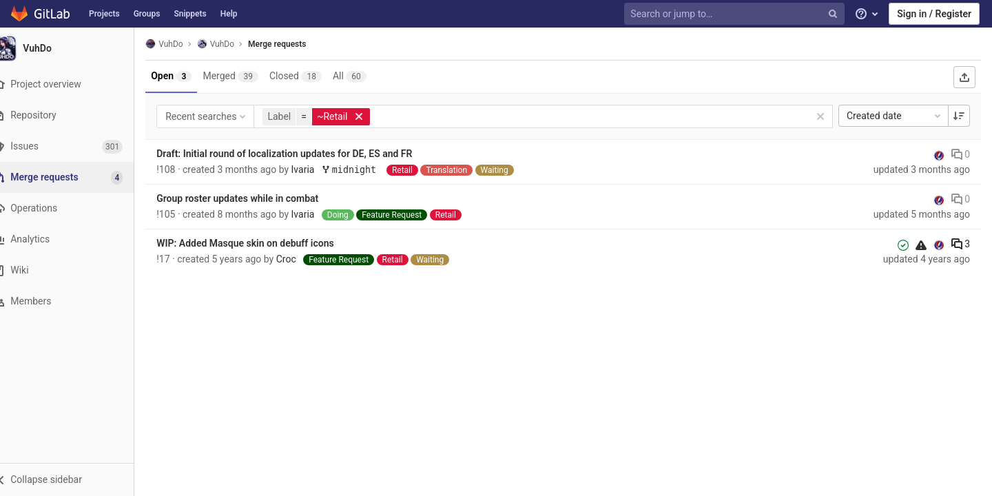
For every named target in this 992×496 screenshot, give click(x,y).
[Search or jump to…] (735, 14)
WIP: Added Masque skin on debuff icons (262, 243)
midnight (369, 170)
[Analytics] (75, 239)
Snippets (190, 14)
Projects (104, 14)
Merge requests (294, 44)
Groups (147, 14)
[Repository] (75, 115)
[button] (75, 479)
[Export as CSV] (964, 77)
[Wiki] (75, 270)
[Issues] (75, 146)
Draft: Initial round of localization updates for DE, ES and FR (301, 153)
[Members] (75, 301)
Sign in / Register (934, 13)
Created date (895, 115)
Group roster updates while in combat (254, 198)
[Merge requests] (77, 177)
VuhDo (181, 44)
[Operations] (75, 208)
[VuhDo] (76, 48)
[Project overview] (75, 84)
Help (229, 14)
